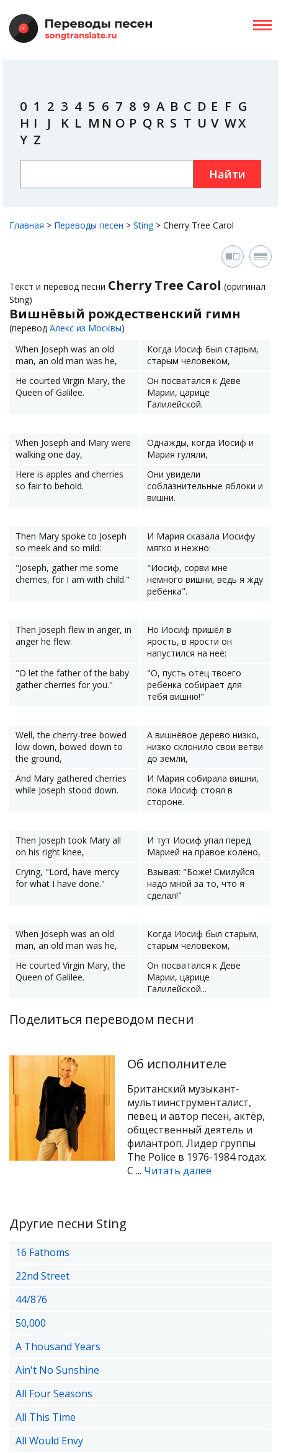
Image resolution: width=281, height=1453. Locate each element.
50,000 (31, 1323)
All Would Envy (49, 1440)
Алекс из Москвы (86, 328)
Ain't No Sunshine (57, 1370)
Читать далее (178, 1170)
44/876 (31, 1299)
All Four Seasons (54, 1393)
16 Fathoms (42, 1252)
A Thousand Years (58, 1346)
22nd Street (42, 1276)
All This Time (46, 1417)
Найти (227, 174)
